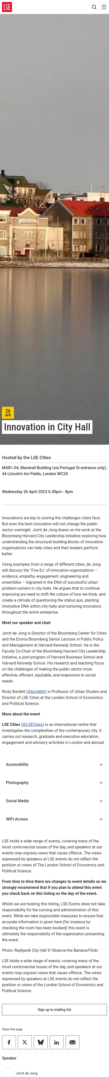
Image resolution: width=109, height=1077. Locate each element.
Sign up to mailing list (54, 1010)
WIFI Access (54, 819)
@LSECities (32, 724)
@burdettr (36, 691)
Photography (54, 782)
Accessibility (54, 764)
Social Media (54, 801)
